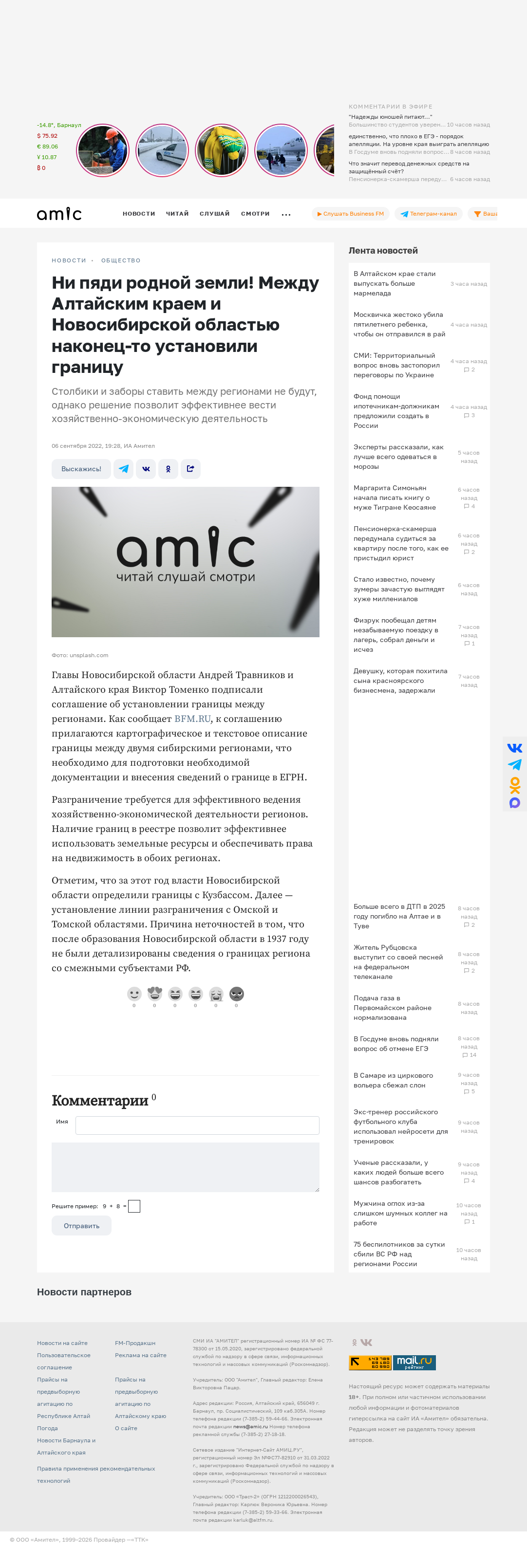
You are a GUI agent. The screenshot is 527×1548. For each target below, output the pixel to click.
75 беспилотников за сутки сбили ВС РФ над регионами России (399, 1254)
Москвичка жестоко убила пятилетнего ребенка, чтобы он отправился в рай (400, 324)
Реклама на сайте (141, 1355)
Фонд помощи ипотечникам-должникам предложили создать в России (396, 410)
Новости (139, 213)
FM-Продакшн (135, 1342)
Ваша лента (495, 213)
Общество (121, 260)
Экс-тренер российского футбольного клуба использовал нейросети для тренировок (401, 1126)
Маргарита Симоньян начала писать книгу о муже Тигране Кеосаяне (395, 497)
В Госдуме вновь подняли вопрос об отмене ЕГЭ (396, 1043)
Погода (47, 1428)
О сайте (126, 1428)
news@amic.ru (250, 1426)
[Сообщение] (186, 1167)
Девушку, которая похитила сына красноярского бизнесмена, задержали (401, 680)
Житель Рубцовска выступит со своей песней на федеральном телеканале (398, 961)
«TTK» (140, 1539)
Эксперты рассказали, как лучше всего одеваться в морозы (399, 456)
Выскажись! (81, 468)
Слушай (215, 213)
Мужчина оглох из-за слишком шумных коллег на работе (401, 1213)
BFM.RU (192, 719)
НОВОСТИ (69, 260)
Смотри (255, 213)
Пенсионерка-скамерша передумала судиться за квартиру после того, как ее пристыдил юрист (401, 543)
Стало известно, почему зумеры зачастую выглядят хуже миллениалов (399, 589)
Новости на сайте (62, 1342)
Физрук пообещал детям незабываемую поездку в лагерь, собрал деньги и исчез (396, 634)
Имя (62, 1121)
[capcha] (134, 1206)
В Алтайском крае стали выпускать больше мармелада (395, 283)
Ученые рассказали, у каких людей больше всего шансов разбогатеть (399, 1172)
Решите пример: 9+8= (89, 1206)
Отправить (81, 1225)
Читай (177, 213)
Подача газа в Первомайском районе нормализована (393, 1007)
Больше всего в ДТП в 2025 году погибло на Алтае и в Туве (399, 916)
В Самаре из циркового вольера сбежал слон (393, 1080)
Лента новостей (383, 250)
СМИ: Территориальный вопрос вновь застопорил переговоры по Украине (397, 365)
